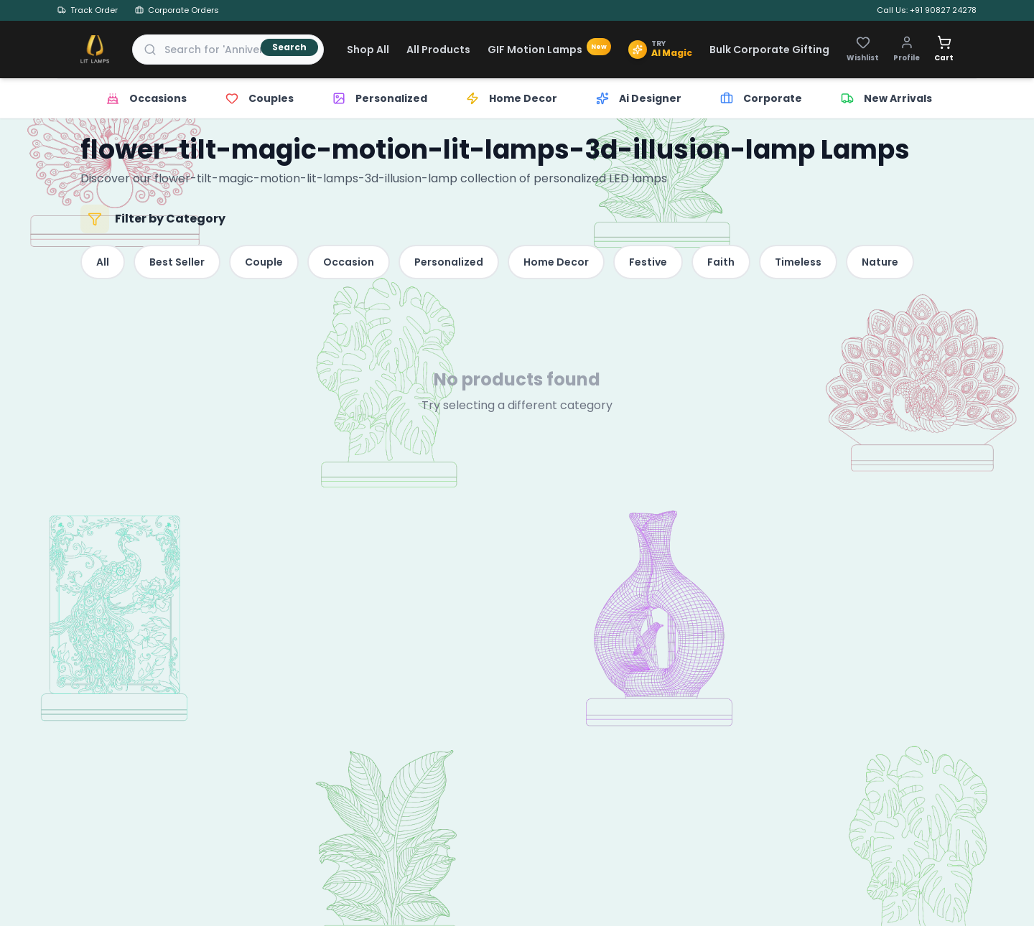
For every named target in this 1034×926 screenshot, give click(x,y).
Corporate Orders (177, 10)
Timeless (798, 262)
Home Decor (556, 262)
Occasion (348, 262)
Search (289, 47)
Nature (880, 262)
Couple (264, 262)
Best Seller (177, 262)
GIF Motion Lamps (549, 49)
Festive (648, 262)
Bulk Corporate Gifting (769, 49)
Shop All (368, 49)
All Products (438, 49)
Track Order (87, 10)
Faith (721, 262)
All (102, 262)
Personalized (448, 262)
